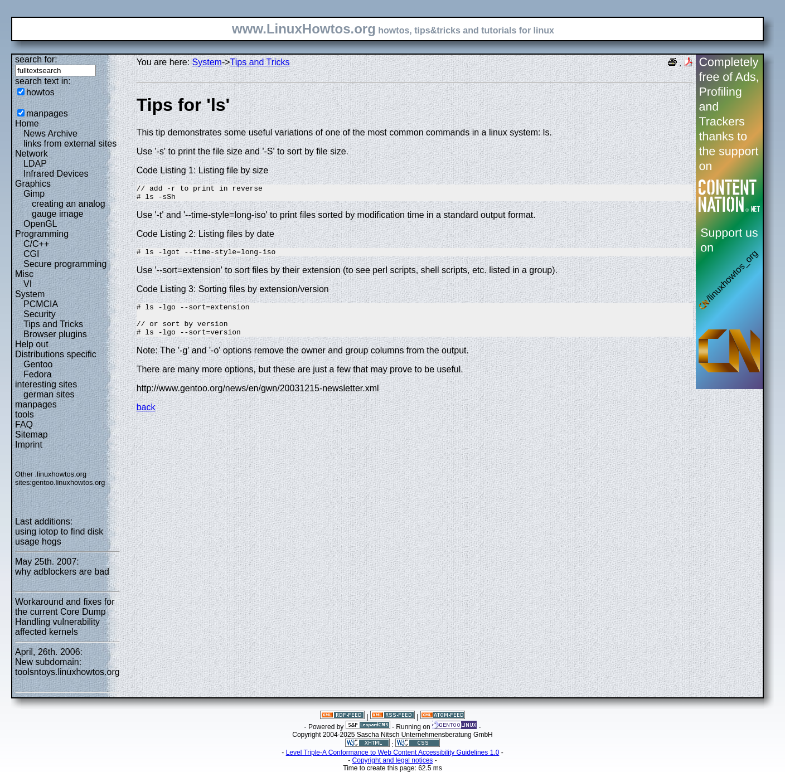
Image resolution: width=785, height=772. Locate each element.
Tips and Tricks (53, 324)
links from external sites (70, 143)
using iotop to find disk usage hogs (59, 536)
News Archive (50, 133)
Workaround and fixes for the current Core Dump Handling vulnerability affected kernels (64, 617)
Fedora (37, 374)
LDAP (35, 163)
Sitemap (31, 434)
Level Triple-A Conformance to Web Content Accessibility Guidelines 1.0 (393, 752)
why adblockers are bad (62, 571)
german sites (49, 394)
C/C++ (36, 244)
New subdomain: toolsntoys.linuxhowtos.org (67, 667)
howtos (40, 92)
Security (39, 314)
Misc (24, 274)
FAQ (24, 424)
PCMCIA (40, 304)
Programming (42, 234)
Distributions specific (55, 354)
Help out (32, 344)
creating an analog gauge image (68, 209)
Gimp (34, 193)
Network (31, 153)
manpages (47, 113)
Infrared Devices (56, 173)
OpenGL (40, 224)
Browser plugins (55, 334)
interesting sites (46, 384)
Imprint (28, 444)
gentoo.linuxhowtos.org (68, 482)
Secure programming (64, 264)
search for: (36, 59)
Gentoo (37, 364)
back (146, 419)
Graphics (33, 183)
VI (27, 284)
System (30, 294)
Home (27, 123)
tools (24, 414)
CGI (31, 254)
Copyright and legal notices (392, 760)
